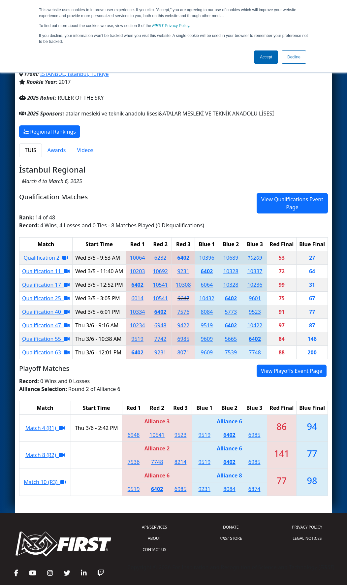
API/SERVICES (154, 527)
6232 (160, 257)
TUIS (30, 150)
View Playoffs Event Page (291, 370)
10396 (206, 257)
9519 (207, 325)
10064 (137, 257)
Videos (85, 150)
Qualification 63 (46, 352)
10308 (183, 284)
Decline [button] (293, 57)
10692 (160, 271)
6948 (160, 325)
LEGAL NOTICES (307, 538)
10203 (137, 271)
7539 (231, 352)
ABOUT (154, 538)
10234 (137, 325)
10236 (255, 284)
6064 (207, 284)
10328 (230, 271)
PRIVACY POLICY (307, 527)
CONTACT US (154, 549)
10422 (255, 325)
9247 (183, 298)
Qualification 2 (46, 257)
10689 (230, 257)
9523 (255, 311)
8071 (183, 352)
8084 (207, 311)
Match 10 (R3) (45, 482)
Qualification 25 (46, 298)
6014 (137, 298)
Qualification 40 (46, 311)
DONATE (230, 527)
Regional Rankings (49, 131)
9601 (255, 298)
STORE (231, 538)
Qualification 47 (46, 325)
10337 (255, 271)
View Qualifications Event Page (292, 203)
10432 (206, 298)
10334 (137, 311)
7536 (134, 462)
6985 (183, 338)
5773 (231, 311)
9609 (207, 338)
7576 (183, 311)
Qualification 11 (46, 271)
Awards (56, 150)
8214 (180, 462)
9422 (183, 325)
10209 (255, 257)
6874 (254, 489)
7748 (255, 352)
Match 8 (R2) (45, 455)
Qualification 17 (46, 284)
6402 (183, 257)
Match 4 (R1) (45, 428)
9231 (183, 271)
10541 (160, 284)
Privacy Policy (170, 25)
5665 (231, 338)
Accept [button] (266, 57)
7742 (160, 338)
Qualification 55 (46, 338)
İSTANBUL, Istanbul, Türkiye (74, 74)
